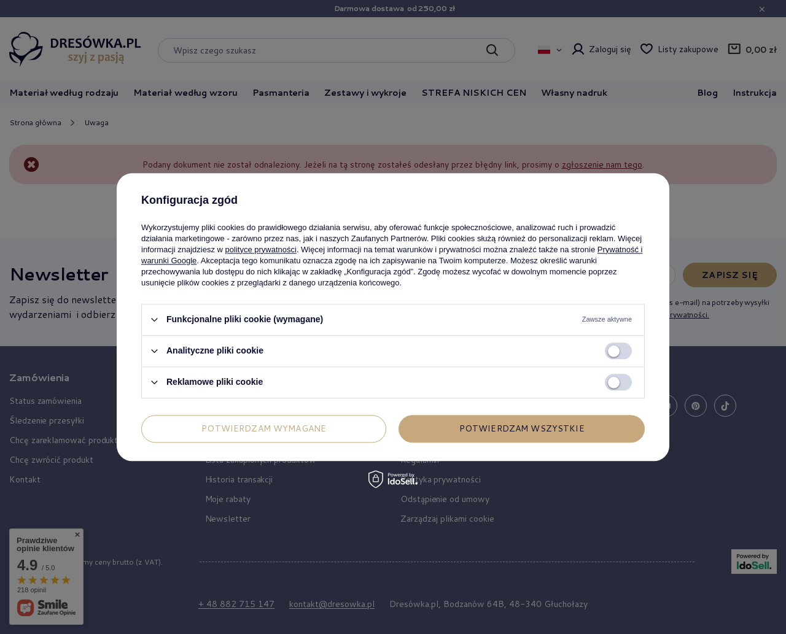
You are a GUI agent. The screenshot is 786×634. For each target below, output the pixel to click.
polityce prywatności (261, 249)
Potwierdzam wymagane (263, 428)
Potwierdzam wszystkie (522, 428)
